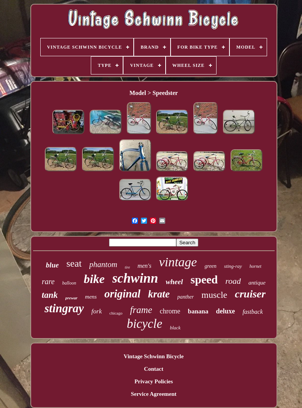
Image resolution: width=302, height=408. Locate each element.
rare (48, 281)
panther (185, 297)
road (233, 281)
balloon (69, 283)
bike (94, 279)
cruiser (250, 294)
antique (257, 283)
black (175, 328)
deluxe (225, 311)
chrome (170, 311)
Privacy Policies (153, 381)
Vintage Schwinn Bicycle (154, 356)
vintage (178, 262)
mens (91, 297)
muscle (214, 295)
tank (50, 295)
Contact (153, 369)
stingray (64, 308)
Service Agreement (153, 394)
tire (127, 267)
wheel (174, 282)
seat (74, 263)
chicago (115, 313)
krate (159, 294)
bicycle (144, 324)
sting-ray (233, 266)
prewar (71, 298)
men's (144, 266)
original (122, 294)
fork (97, 311)
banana (198, 311)
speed (204, 279)
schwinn (135, 278)
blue (52, 265)
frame (141, 310)
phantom (103, 264)
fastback (252, 311)
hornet (255, 266)
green (210, 266)
